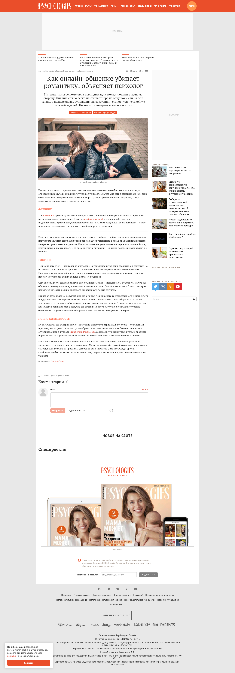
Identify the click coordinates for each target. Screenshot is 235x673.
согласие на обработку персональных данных (114, 560)
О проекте (66, 595)
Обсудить (131, 71)
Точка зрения (101, 6)
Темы (113, 6)
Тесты (192, 6)
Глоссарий (174, 6)
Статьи (88, 6)
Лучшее (79, 6)
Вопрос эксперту (122, 595)
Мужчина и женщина (80, 112)
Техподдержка (116, 605)
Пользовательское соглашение (71, 600)
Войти (145, 389)
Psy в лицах (160, 6)
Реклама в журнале (102, 595)
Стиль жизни (145, 6)
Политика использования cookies (105, 600)
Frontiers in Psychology (82, 332)
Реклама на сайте (82, 595)
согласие (11, 656)
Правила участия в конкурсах (159, 595)
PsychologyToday (57, 361)
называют (48, 215)
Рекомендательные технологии (139, 600)
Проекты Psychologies (168, 600)
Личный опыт (128, 6)
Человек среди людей (105, 112)
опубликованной (93, 219)
